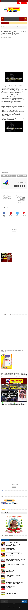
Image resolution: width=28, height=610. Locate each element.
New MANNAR (11, 607)
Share (8, 175)
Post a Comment (5, 207)
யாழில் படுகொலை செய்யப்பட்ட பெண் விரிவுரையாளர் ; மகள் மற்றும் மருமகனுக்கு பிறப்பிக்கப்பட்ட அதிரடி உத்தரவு (14, 582)
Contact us (24, 601)
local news (6, 26)
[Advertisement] (8, 47)
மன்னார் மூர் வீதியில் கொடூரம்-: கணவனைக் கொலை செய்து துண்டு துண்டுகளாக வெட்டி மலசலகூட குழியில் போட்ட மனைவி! (16, 544)
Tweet (3, 175)
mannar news (3, 493)
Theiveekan (21, 607)
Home (2, 26)
